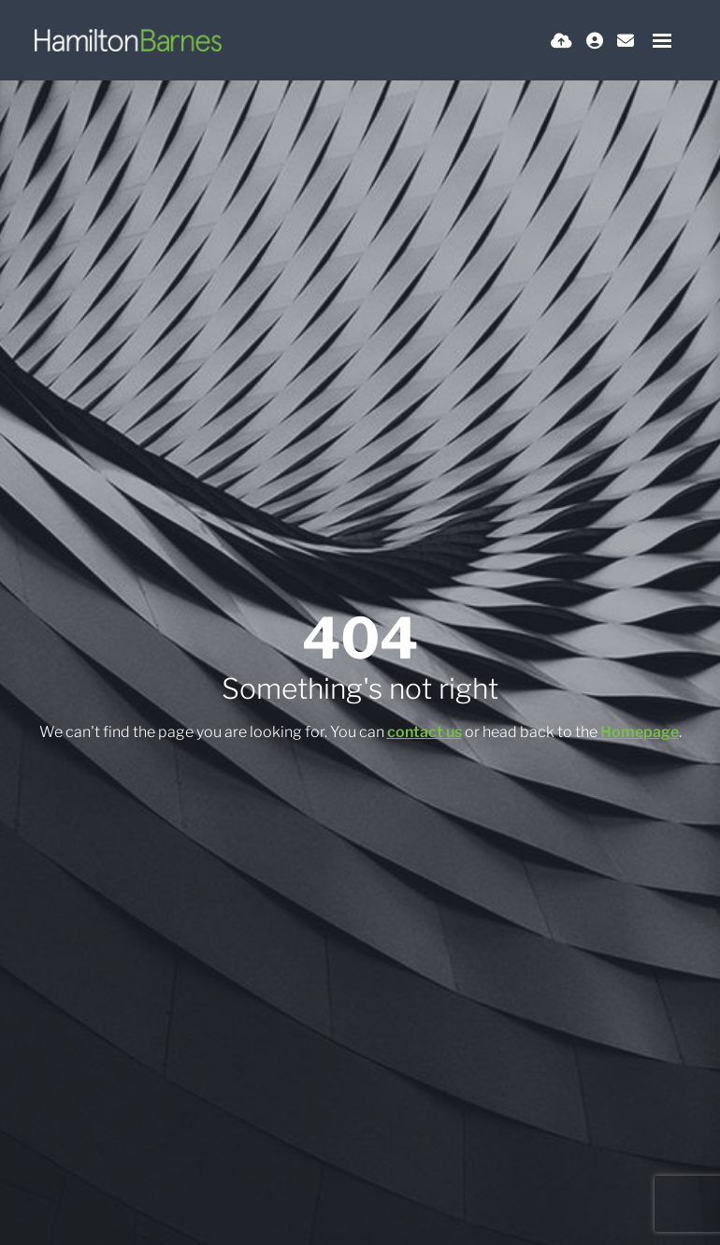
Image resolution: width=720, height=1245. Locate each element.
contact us (424, 732)
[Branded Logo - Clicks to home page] (128, 40)
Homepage (639, 732)
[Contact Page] (625, 41)
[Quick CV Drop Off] (561, 41)
